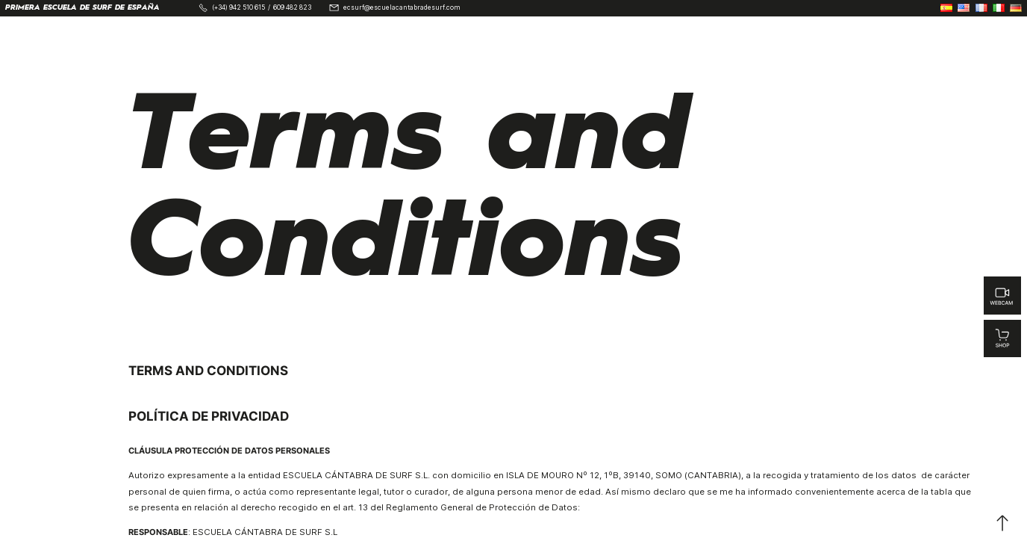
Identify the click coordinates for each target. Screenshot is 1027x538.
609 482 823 (292, 7)
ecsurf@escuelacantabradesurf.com (402, 7)
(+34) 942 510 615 (238, 7)
